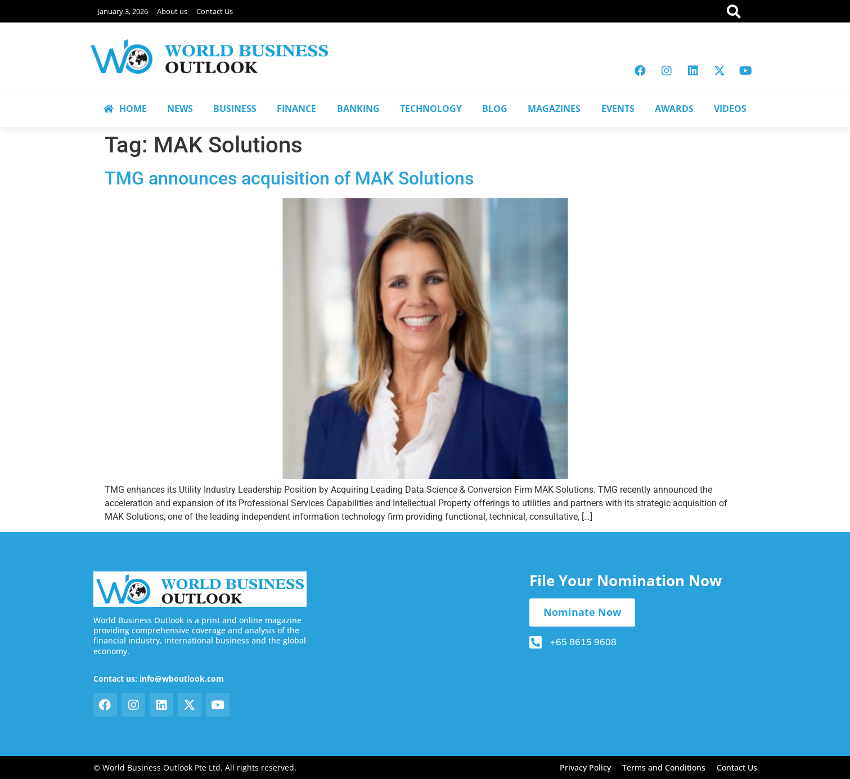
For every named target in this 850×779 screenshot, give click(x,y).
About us (172, 11)
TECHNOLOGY (431, 108)
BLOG (494, 108)
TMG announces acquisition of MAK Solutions (289, 178)
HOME (125, 108)
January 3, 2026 (123, 11)
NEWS (180, 108)
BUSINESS (235, 108)
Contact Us (214, 11)
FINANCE (296, 108)
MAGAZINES (554, 108)
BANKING (358, 108)
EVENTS (618, 108)
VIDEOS (730, 108)
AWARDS (674, 108)
